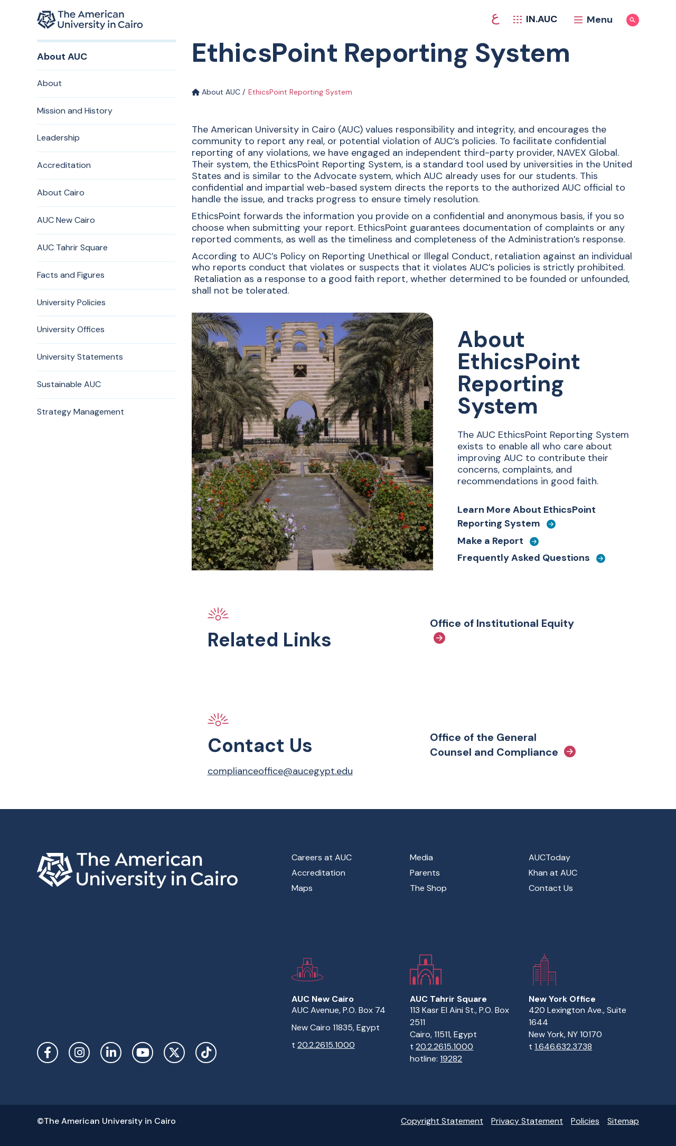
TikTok (206, 1052)
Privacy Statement (527, 1120)
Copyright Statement (442, 1120)
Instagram (79, 1052)
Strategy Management (80, 411)
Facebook (47, 1052)
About (49, 83)
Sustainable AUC (69, 384)
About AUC (216, 92)
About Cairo (60, 192)
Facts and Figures (71, 274)
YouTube (142, 1052)
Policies (585, 1120)
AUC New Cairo (66, 220)
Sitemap (623, 1120)
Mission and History (74, 110)
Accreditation (64, 165)
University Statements (80, 356)
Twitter (174, 1052)
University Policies (71, 302)
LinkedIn (110, 1052)
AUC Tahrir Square (72, 247)
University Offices (71, 329)
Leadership (58, 137)
